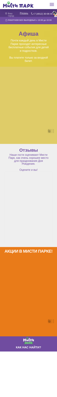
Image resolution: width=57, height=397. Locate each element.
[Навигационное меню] (52, 4)
